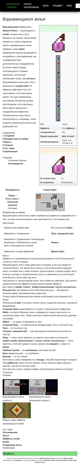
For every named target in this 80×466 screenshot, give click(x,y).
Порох (11, 195)
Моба (5, 312)
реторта (31, 78)
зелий (6, 34)
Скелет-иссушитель (65, 287)
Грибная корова (11, 350)
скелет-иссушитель (54, 341)
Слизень (7, 331)
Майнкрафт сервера (13, 5)
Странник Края (10, 309)
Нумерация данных (49, 142)
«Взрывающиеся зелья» (47, 458)
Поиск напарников (31, 5)
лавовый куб (19, 331)
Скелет (26, 287)
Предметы (8, 453)
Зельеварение (15, 163)
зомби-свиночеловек (22, 341)
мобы (69, 228)
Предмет (58, 6)
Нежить (55, 242)
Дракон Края (57, 251)
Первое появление (49, 136)
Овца (5, 337)
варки (53, 190)
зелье (15, 199)
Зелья (6, 435)
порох (21, 49)
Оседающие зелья (12, 445)
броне (6, 347)
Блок (46, 6)
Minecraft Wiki (68, 458)
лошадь (40, 360)
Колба (6, 442)
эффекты (70, 128)
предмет (54, 344)
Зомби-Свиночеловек (43, 287)
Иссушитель (9, 290)
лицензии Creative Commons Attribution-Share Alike (59, 460)
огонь (35, 369)
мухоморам (31, 350)
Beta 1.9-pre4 (68, 136)
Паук (53, 233)
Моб (69, 6)
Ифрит (6, 322)
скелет (39, 341)
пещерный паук (65, 233)
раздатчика (22, 86)
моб (19, 303)
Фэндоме (18, 460)
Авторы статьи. (40, 462)
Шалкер (7, 356)
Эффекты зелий (11, 439)
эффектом (12, 363)
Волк (5, 353)
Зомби (18, 287)
